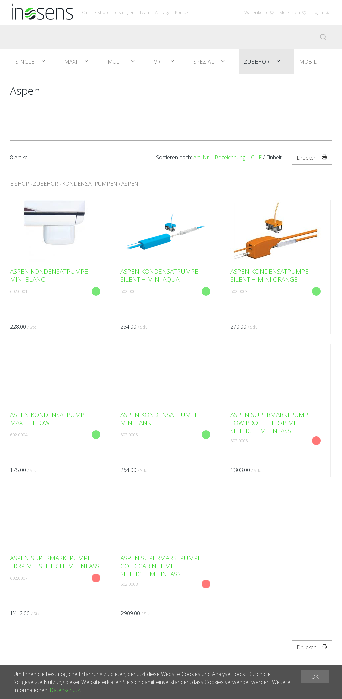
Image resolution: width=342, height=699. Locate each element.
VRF (159, 61)
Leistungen (124, 12)
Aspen (129, 183)
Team (144, 12)
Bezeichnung (230, 157)
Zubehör (257, 61)
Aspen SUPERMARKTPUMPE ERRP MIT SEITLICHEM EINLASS (54, 562)
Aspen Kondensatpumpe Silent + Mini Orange (269, 275)
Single (25, 61)
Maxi (71, 61)
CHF (256, 157)
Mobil (308, 61)
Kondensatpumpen (89, 183)
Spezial (204, 61)
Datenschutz (65, 690)
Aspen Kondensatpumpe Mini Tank (159, 418)
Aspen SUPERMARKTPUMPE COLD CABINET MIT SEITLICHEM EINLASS (160, 566)
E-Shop (19, 183)
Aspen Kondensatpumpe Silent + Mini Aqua (159, 275)
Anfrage (162, 12)
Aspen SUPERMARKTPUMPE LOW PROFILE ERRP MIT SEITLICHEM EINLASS (271, 422)
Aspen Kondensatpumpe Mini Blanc (49, 275)
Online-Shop (95, 12)
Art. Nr (201, 157)
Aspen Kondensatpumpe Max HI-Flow (49, 418)
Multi (116, 61)
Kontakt (182, 12)
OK (315, 676)
